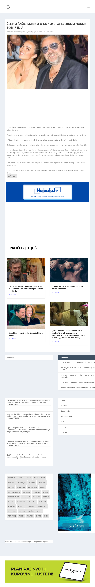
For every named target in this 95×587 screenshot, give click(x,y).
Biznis (63, 400)
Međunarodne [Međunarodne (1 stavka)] (14, 492)
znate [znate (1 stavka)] (38, 516)
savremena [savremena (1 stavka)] (42, 506)
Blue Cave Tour (10, 542)
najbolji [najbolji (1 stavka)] (26, 492)
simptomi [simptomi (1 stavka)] (12, 511)
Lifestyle (64, 406)
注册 (8, 455)
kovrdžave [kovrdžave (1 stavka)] (32, 487)
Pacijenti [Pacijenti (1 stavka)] (32, 502)
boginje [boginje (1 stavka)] (11, 483)
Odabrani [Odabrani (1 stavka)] (26, 497)
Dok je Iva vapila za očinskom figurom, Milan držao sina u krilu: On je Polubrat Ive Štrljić (26, 288)
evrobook (17, 32)
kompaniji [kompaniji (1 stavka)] (21, 487)
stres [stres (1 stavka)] (39, 511)
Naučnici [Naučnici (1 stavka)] (36, 492)
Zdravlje (64, 432)
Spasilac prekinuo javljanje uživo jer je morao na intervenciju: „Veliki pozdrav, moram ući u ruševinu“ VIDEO (28, 402)
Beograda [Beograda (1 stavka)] (12, 478)
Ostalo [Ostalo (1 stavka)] (46, 497)
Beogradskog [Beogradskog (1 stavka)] (25, 478)
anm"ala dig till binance (16, 414)
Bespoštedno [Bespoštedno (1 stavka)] (39, 478)
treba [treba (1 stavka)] (21, 516)
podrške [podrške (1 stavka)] (11, 506)
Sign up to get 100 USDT (16, 428)
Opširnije (12, 176)
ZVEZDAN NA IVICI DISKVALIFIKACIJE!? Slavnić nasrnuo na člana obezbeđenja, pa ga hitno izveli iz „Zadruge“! (28, 430)
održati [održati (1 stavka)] (36, 497)
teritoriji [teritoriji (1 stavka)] (12, 516)
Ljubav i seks (37, 32)
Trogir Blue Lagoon (40, 542)
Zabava (63, 427)
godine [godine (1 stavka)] (11, 487)
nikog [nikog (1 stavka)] (45, 492)
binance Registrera (14, 400)
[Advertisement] (42, 108)
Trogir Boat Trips (24, 542)
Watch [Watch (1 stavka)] (30, 516)
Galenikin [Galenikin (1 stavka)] (42, 483)
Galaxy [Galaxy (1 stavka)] (32, 483)
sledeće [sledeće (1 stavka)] (22, 511)
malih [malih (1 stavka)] (42, 487)
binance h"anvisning (14, 441)
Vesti (62, 422)
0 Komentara (48, 32)
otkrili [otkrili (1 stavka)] (11, 502)
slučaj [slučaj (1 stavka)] (31, 511)
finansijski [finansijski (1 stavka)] (22, 483)
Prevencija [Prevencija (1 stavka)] (30, 506)
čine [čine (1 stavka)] (46, 516)
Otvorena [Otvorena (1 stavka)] (21, 502)
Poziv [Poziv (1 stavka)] (20, 506)
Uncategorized (66, 416)
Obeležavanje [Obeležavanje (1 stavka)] (13, 497)
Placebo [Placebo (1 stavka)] (42, 502)
